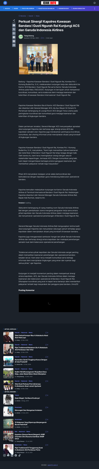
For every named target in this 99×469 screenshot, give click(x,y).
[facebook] (14, 25)
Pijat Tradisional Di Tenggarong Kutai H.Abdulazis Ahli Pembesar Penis (29, 449)
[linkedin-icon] (12, 455)
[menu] (5, 3)
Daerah (17, 332)
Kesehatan (18, 407)
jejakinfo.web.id (53, 465)
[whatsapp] (14, 33)
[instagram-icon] (4, 455)
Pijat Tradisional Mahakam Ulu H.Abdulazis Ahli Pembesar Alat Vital (31, 349)
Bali (16, 431)
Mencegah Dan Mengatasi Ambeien (28, 410)
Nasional (24, 332)
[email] (14, 45)
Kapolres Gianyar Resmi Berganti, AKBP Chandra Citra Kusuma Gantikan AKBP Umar (30, 437)
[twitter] (14, 29)
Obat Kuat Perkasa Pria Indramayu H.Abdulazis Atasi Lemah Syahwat (28, 385)
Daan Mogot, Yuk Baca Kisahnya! (27, 398)
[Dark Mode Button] (94, 3)
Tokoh (17, 395)
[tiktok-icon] (19, 455)
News (30, 332)
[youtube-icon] (8, 455)
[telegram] (14, 37)
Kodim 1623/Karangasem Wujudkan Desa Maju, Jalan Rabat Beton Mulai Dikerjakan (31, 373)
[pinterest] (14, 41)
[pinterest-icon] (16, 455)
